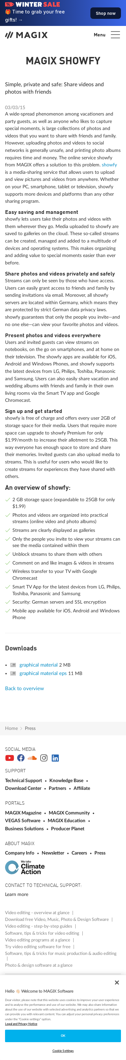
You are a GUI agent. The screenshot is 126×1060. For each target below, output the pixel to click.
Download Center (23, 788)
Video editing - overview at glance (38, 913)
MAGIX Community (70, 812)
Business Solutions (25, 828)
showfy (109, 164)
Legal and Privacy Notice (21, 1024)
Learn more (16, 894)
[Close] (117, 982)
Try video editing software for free (38, 947)
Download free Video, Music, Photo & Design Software (57, 920)
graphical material (39, 665)
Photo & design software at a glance (39, 965)
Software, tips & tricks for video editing (42, 933)
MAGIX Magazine (23, 812)
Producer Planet (67, 828)
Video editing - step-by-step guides (39, 926)
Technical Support (24, 780)
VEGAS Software (23, 820)
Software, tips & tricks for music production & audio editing (61, 954)
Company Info (20, 853)
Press (30, 728)
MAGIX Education (67, 820)
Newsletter (53, 853)
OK (63, 1035)
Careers (80, 853)
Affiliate (82, 788)
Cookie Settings (63, 1051)
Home (11, 728)
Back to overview (24, 688)
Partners (58, 788)
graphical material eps (43, 673)
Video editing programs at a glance (38, 940)
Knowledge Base (66, 780)
